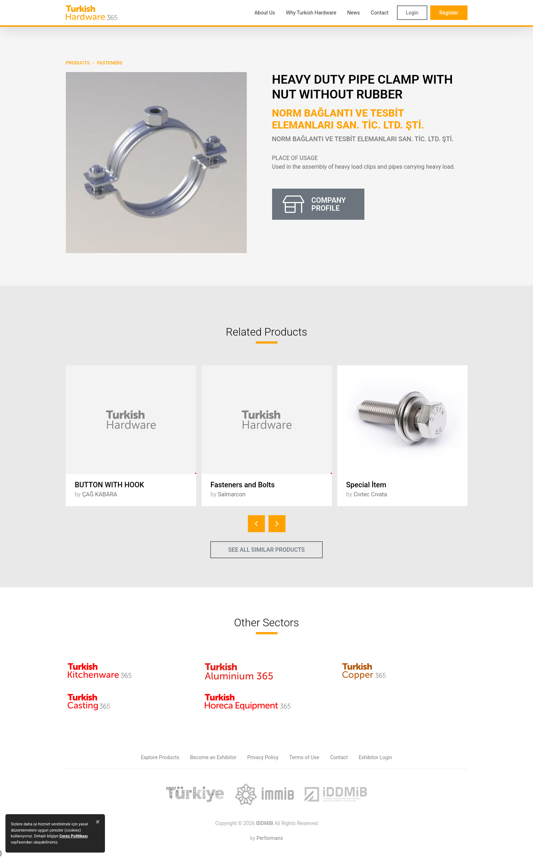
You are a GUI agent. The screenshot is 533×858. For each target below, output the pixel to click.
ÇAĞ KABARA (99, 494)
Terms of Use (304, 757)
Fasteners (109, 63)
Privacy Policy (262, 757)
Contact (339, 757)
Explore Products (160, 757)
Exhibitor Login (375, 757)
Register (448, 13)
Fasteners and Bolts (243, 484)
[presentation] (256, 523)
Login (412, 13)
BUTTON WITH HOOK (109, 484)
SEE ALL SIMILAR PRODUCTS (266, 549)
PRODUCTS (78, 63)
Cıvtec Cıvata (370, 494)
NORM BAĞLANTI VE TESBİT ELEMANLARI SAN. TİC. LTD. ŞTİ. (348, 119)
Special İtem (366, 484)
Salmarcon (231, 494)
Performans (270, 838)
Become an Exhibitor (213, 757)
